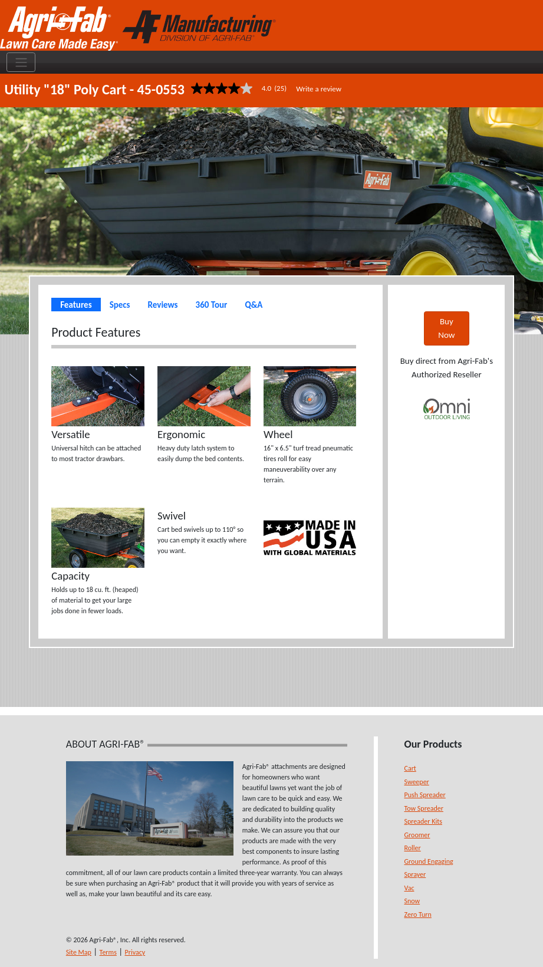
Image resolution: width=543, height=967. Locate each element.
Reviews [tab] (163, 305)
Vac (409, 888)
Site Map (78, 952)
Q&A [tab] (253, 305)
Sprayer (415, 874)
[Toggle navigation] (20, 62)
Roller (412, 848)
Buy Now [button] (446, 328)
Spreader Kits (423, 821)
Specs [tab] (120, 305)
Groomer (417, 835)
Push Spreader (425, 795)
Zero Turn (418, 914)
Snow (412, 901)
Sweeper (416, 782)
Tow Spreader (423, 808)
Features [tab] (75, 305)
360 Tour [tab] (212, 305)
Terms (108, 952)
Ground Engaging (428, 861)
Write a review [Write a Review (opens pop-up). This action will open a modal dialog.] (318, 89)
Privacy (135, 952)
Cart (410, 768)
